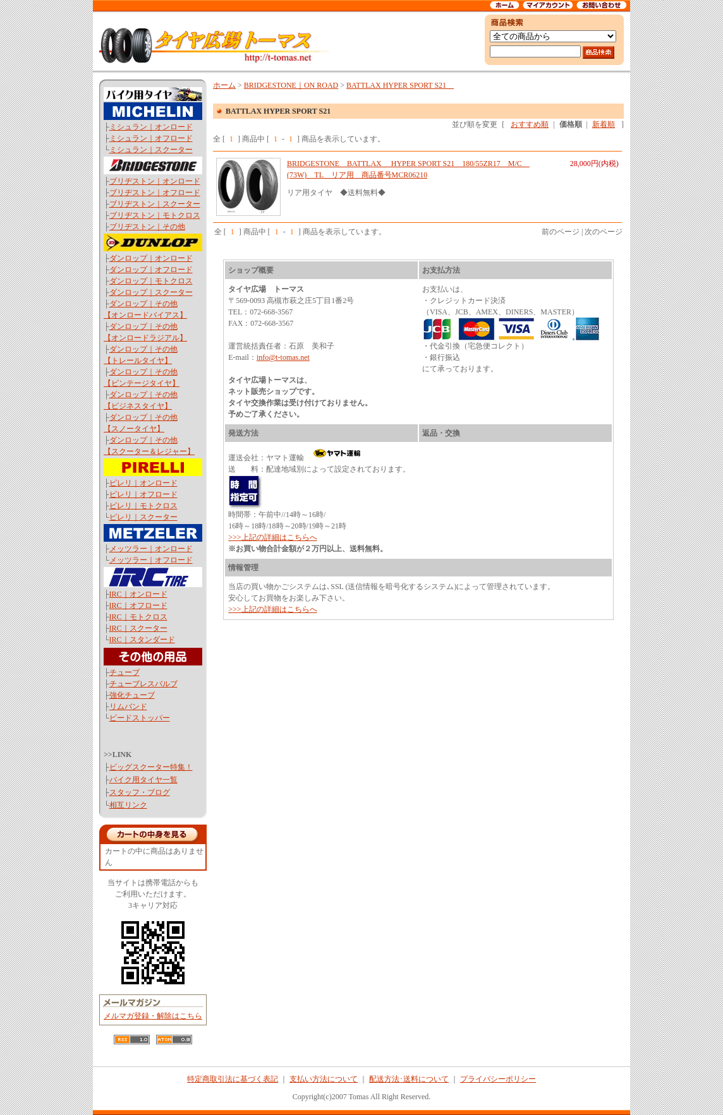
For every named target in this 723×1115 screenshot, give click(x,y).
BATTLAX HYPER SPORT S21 (400, 85)
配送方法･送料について (409, 1079)
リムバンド (128, 706)
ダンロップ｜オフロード (151, 269)
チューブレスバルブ (143, 683)
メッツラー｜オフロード (151, 560)
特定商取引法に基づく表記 (232, 1079)
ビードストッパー (139, 717)
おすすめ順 (530, 124)
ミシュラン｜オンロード (151, 126)
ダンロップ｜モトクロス (151, 281)
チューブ (124, 672)
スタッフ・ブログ (139, 792)
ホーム (224, 85)
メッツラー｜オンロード (151, 548)
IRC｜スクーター (138, 628)
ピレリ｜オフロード (143, 494)
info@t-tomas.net (283, 357)
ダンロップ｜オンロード (151, 258)
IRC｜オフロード (138, 605)
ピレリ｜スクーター (143, 517)
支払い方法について (323, 1079)
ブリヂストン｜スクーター (154, 204)
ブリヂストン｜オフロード (154, 192)
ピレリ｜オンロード (143, 483)
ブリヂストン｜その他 (147, 226)
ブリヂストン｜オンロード (154, 181)
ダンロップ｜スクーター (151, 292)
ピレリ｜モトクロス (143, 505)
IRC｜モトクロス (138, 616)
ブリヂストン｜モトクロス (154, 215)
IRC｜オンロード (138, 594)
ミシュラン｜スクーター (151, 149)
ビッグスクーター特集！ (151, 767)
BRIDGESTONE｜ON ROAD (291, 85)
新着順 (603, 124)
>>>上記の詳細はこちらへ (272, 537)
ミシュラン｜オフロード (151, 138)
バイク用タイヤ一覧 (143, 779)
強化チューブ (132, 695)
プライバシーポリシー (498, 1079)
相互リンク (128, 805)
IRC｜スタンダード (142, 639)
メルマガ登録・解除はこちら (153, 1015)
